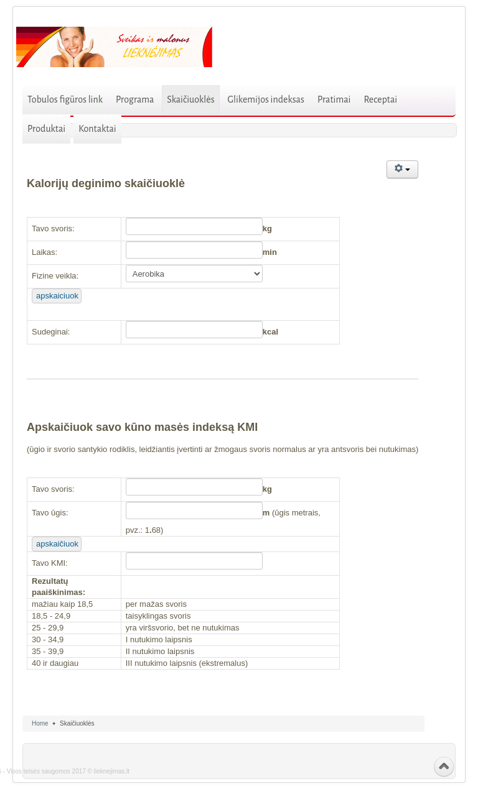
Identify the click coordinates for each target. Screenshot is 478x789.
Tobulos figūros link (65, 99)
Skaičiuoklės (190, 99)
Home (40, 723)
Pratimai (334, 99)
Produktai (46, 129)
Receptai (380, 99)
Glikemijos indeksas (266, 99)
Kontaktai (97, 129)
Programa (135, 99)
